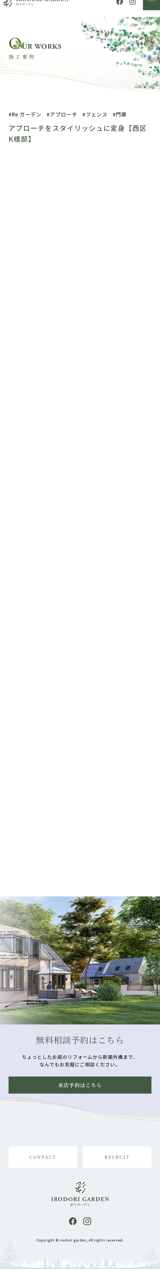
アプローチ (63, 116)
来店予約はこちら (80, 1085)
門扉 (121, 116)
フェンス (97, 116)
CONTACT (42, 1157)
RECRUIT (117, 1157)
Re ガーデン (26, 116)
